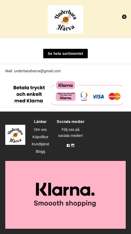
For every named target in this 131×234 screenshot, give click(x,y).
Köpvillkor (40, 137)
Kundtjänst (40, 144)
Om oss (40, 129)
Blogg (40, 151)
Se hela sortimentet (65, 53)
